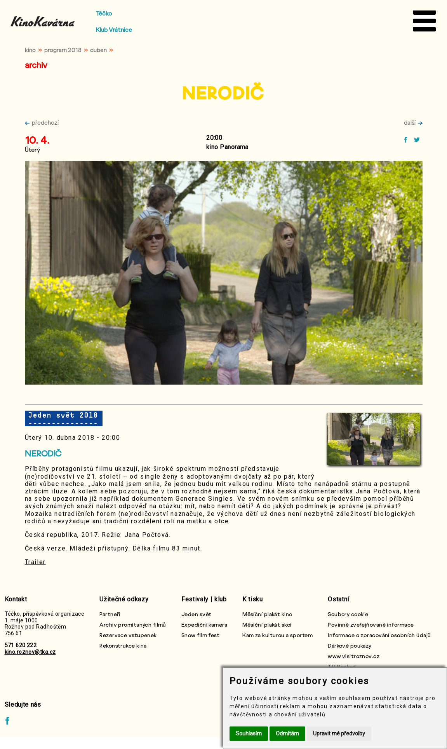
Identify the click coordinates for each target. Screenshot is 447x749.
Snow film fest (200, 635)
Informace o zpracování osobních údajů (379, 635)
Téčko (104, 13)
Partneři (109, 614)
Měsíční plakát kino (267, 614)
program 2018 (63, 49)
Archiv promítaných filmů (132, 624)
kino (30, 49)
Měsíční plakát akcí (266, 624)
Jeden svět (196, 614)
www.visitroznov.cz (353, 656)
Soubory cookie (348, 614)
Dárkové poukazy (350, 645)
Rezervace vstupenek (128, 635)
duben (98, 49)
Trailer (35, 562)
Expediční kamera (204, 624)
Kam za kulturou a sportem (277, 635)
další (413, 122)
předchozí (42, 122)
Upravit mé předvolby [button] (339, 733)
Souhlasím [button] (249, 733)
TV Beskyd (342, 666)
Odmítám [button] (287, 733)
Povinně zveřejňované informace (371, 624)
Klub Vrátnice (114, 29)
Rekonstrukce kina (122, 645)
